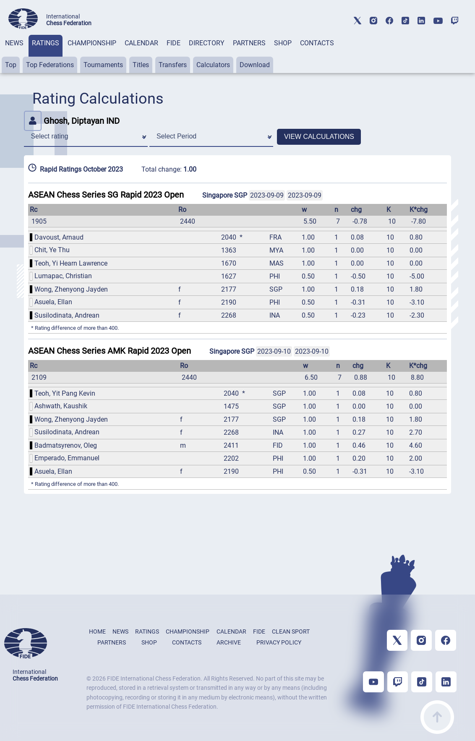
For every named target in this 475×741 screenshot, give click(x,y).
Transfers (173, 65)
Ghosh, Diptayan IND (72, 121)
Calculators (213, 65)
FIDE (173, 43)
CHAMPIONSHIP (92, 43)
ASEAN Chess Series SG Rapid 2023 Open (106, 195)
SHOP (283, 43)
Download (255, 65)
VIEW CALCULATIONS (319, 136)
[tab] (14, 54)
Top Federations (50, 65)
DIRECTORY (206, 43)
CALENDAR (141, 43)
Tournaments (103, 65)
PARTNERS (249, 43)
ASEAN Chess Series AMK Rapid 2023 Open (109, 351)
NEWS (14, 43)
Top (10, 65)
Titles (141, 65)
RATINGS (45, 43)
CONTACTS (317, 43)
